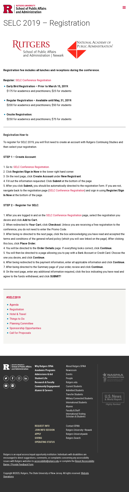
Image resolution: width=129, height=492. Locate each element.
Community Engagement (47, 386)
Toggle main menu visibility (124, 8)
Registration (17, 309)
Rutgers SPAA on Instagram (19, 378)
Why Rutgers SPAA (44, 366)
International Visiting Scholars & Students (75, 415)
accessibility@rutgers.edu (46, 461)
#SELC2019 (13, 297)
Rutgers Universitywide (77, 434)
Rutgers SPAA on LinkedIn (25, 378)
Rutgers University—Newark (79, 430)
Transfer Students (74, 394)
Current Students (74, 386)
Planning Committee (21, 323)
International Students (76, 402)
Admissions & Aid (44, 374)
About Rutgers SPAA (76, 366)
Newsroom (71, 370)
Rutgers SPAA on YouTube (6, 386)
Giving (38, 438)
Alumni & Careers (44, 390)
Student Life (41, 378)
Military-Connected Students (79, 398)
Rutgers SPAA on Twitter (6, 378)
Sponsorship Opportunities (25, 328)
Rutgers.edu (71, 382)
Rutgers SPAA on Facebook (12, 378)
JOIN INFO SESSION (45, 430)
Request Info (42, 426)
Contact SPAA (73, 426)
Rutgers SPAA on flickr (12, 386)
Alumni (69, 406)
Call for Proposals (20, 332)
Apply (38, 434)
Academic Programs (45, 370)
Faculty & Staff (73, 410)
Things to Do (17, 318)
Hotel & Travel (18, 314)
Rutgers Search (73, 438)
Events (69, 374)
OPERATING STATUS (45, 442)
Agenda (14, 304)
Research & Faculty (44, 382)
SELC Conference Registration (33, 80)
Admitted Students (75, 390)
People (69, 378)
